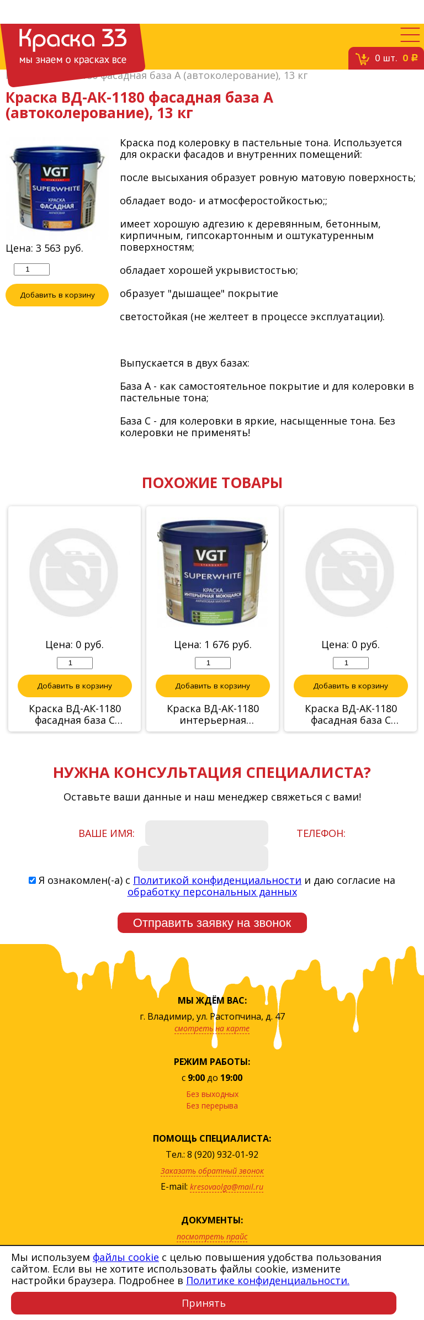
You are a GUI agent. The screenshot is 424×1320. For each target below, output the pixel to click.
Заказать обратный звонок (212, 1170)
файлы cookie (126, 1257)
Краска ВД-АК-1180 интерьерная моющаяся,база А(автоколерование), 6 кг (213, 714)
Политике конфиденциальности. (267, 1280)
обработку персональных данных (212, 891)
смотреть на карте (212, 1028)
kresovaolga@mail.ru (226, 1186)
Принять (204, 1303)
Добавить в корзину (57, 295)
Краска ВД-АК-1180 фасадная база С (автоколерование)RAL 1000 (350, 714)
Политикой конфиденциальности (217, 880)
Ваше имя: (106, 833)
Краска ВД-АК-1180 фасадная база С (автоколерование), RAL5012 (75, 714)
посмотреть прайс (212, 1236)
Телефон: (321, 833)
